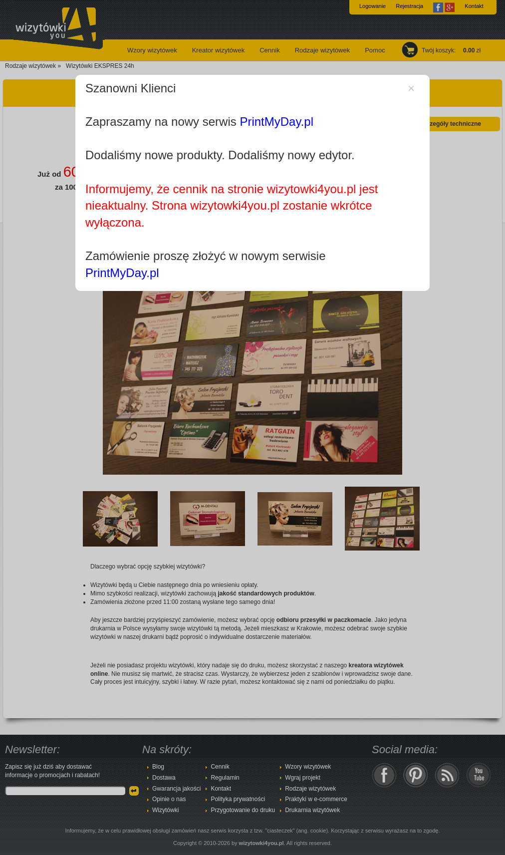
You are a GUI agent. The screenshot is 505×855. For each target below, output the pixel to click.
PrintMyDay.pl (276, 121)
